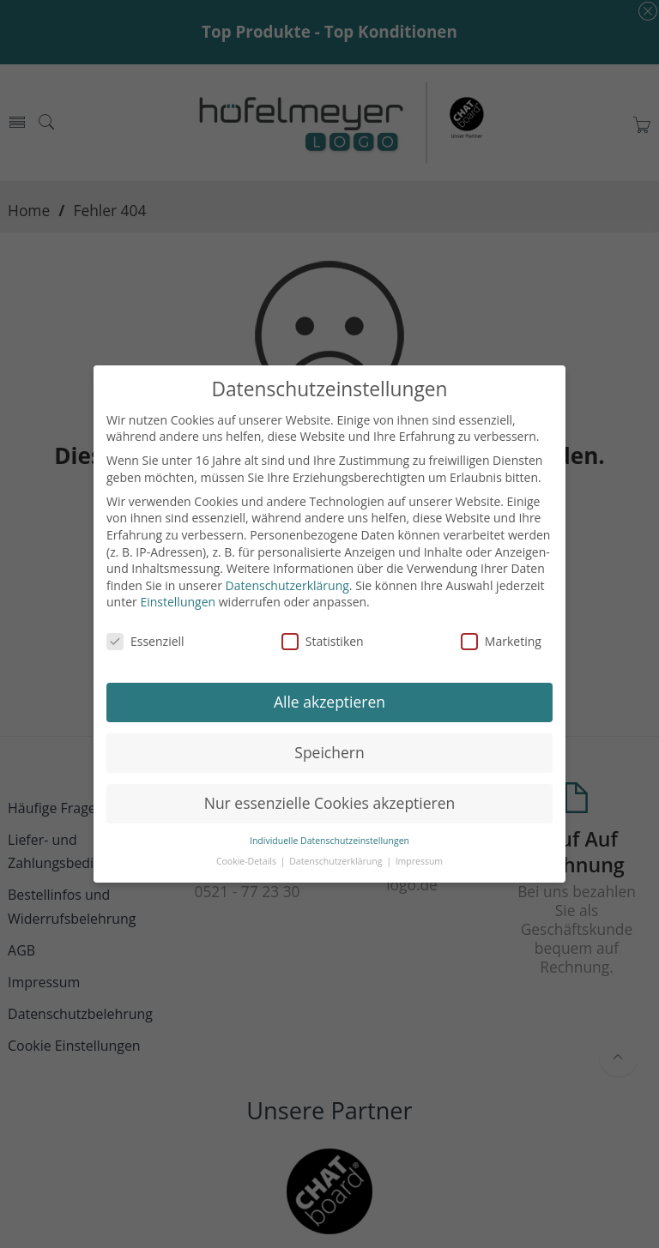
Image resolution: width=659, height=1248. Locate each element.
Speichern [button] (329, 752)
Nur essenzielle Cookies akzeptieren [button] (330, 803)
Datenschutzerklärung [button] (336, 861)
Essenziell (145, 641)
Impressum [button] (419, 861)
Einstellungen (177, 602)
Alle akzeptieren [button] (329, 701)
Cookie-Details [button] (247, 861)
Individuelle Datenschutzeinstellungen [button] (329, 841)
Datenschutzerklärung (287, 585)
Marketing (501, 641)
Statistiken (322, 641)
